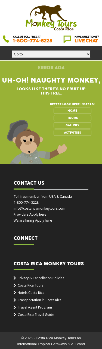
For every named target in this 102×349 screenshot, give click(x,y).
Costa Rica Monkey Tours (51, 18)
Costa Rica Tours (31, 285)
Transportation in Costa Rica (39, 300)
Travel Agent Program (35, 307)
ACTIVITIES (72, 132)
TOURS (72, 118)
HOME (72, 110)
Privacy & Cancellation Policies (41, 278)
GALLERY (72, 125)
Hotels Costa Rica (31, 293)
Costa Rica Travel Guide (36, 315)
